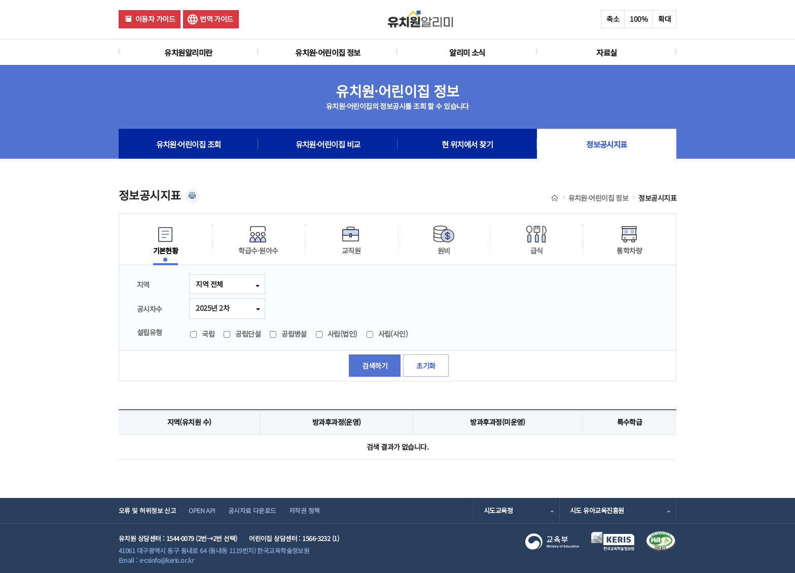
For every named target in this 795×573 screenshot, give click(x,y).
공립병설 (288, 334)
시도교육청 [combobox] (498, 510)
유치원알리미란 (188, 52)
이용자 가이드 (155, 19)
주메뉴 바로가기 (0, 0)
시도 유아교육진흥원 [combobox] (597, 510)
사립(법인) (336, 334)
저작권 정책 (304, 510)
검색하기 (374, 366)
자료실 (606, 52)
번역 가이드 (216, 19)
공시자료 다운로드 (252, 510)
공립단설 (242, 334)
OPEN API (202, 510)
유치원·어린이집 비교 (328, 144)
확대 (664, 19)
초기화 (425, 366)
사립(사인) (387, 334)
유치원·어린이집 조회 (188, 144)
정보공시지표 (606, 144)
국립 (202, 334)
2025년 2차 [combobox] (212, 308)
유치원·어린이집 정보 (327, 52)
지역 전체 (209, 284)
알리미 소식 (467, 52)
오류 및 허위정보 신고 (147, 510)
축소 (612, 19)
